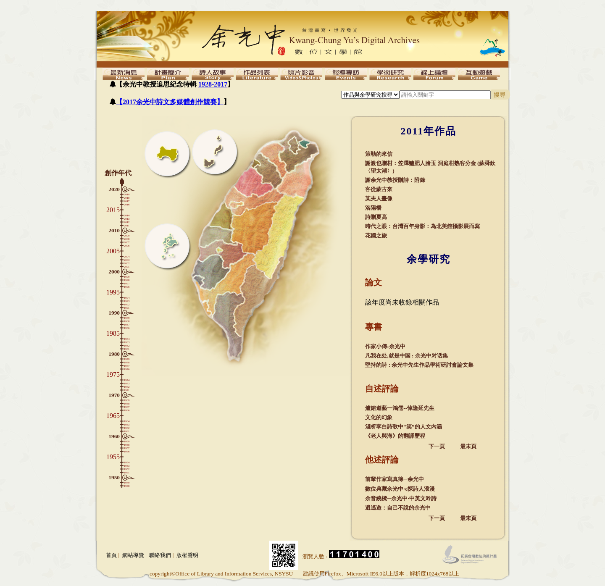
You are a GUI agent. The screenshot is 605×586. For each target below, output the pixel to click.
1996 (126, 286)
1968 (126, 403)
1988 (126, 321)
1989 (126, 317)
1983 (126, 342)
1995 (113, 292)
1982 (126, 345)
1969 (126, 400)
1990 (114, 313)
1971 (126, 390)
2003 (126, 259)
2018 (126, 197)
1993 (126, 301)
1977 (126, 365)
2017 (126, 201)
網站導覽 (133, 555)
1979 (126, 358)
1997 (126, 283)
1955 (113, 456)
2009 (126, 235)
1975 (113, 374)
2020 (114, 189)
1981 (126, 348)
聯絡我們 (160, 555)
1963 (126, 424)
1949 (126, 482)
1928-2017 (212, 84)
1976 (126, 369)
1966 (126, 410)
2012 (126, 222)
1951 (126, 472)
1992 (126, 304)
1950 (114, 477)
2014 (126, 215)
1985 (113, 333)
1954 (126, 462)
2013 (126, 218)
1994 (126, 297)
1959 (126, 441)
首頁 (111, 555)
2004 (126, 256)
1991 (126, 307)
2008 (126, 238)
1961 (126, 431)
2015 (113, 209)
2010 (114, 230)
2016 (126, 204)
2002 (126, 263)
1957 (126, 448)
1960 (114, 436)
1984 (126, 338)
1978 (126, 362)
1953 (126, 465)
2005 (113, 251)
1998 (126, 280)
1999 (126, 276)
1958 (126, 444)
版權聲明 (187, 555)
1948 (126, 485)
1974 (126, 379)
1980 (114, 354)
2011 (126, 225)
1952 (126, 469)
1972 (126, 386)
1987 (126, 324)
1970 (114, 395)
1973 (126, 383)
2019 (126, 194)
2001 (126, 266)
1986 (126, 327)
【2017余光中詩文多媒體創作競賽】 (170, 101)
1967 (126, 406)
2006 (126, 245)
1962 (126, 427)
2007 (126, 242)
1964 (126, 421)
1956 (126, 451)
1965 (113, 415)
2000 (114, 271)
